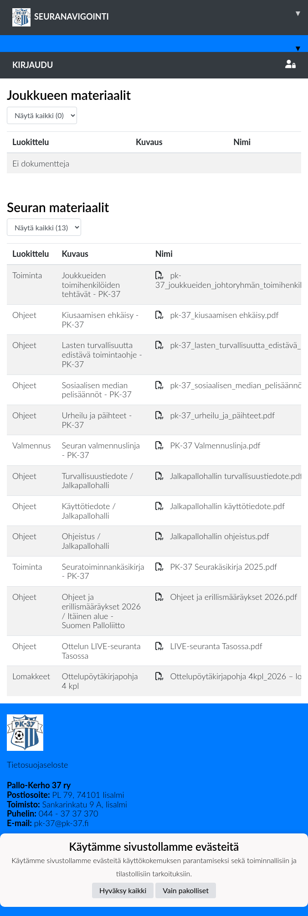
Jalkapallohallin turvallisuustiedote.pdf (229, 476)
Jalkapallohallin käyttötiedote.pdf (220, 506)
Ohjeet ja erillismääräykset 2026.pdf (226, 597)
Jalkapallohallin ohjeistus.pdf (212, 536)
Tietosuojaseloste (37, 765)
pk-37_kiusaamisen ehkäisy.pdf (217, 315)
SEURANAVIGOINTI (160, 13)
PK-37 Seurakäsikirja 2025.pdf (216, 567)
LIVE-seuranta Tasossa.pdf (208, 646)
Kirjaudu (154, 65)
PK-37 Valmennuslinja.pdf (208, 445)
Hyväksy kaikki (122, 890)
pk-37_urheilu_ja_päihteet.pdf (215, 415)
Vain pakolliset (186, 890)
